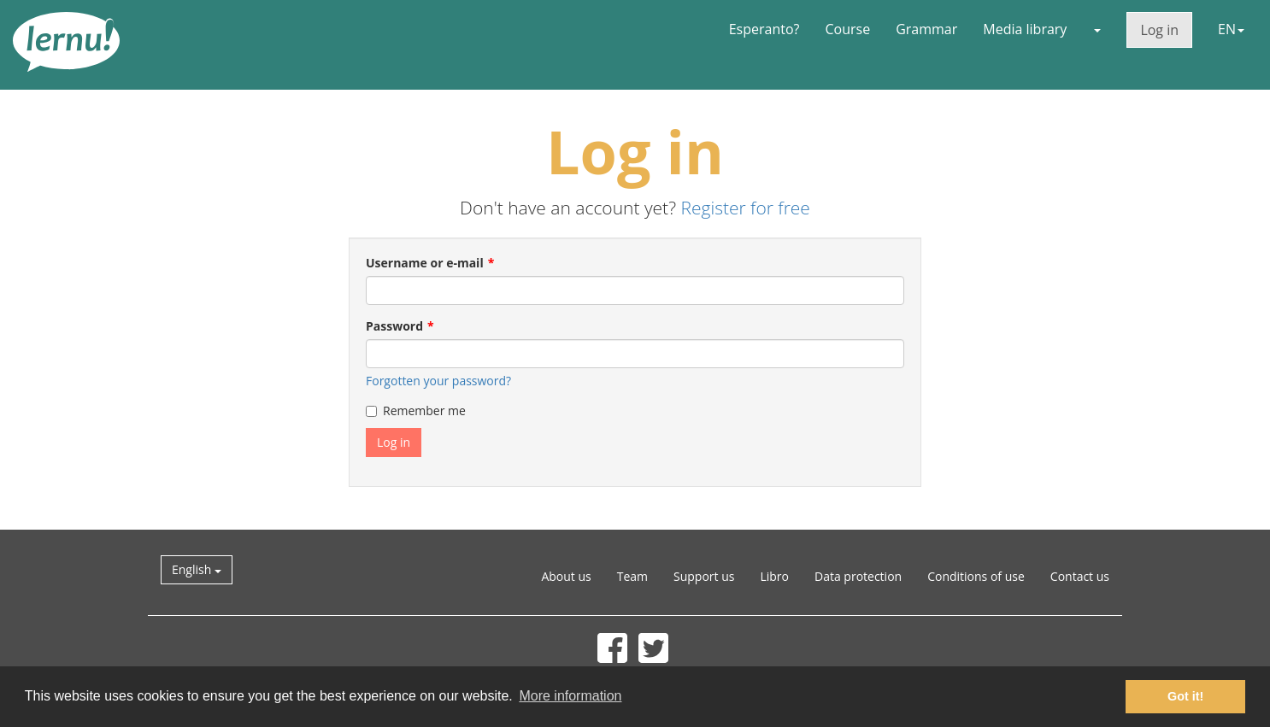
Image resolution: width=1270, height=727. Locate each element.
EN (1231, 29)
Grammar (926, 29)
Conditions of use (976, 576)
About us (566, 576)
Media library (1025, 29)
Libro (774, 576)
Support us (703, 576)
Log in (1159, 30)
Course (847, 29)
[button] (1096, 29)
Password (394, 326)
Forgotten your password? (438, 380)
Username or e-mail (425, 263)
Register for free (744, 208)
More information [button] (570, 696)
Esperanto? (764, 29)
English (196, 569)
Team (632, 576)
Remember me (416, 410)
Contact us (1079, 576)
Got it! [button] (1185, 696)
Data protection (858, 576)
